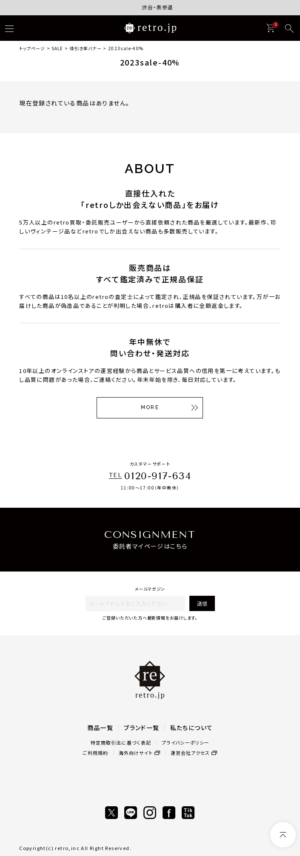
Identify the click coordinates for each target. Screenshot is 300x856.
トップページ (32, 48)
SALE (57, 48)
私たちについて (191, 727)
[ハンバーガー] (9, 28)
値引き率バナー (86, 48)
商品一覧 (100, 727)
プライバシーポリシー (185, 742)
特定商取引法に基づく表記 (121, 742)
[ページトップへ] (283, 834)
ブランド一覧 (141, 727)
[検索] (289, 28)
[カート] (270, 28)
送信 (202, 603)
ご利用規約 (95, 752)
